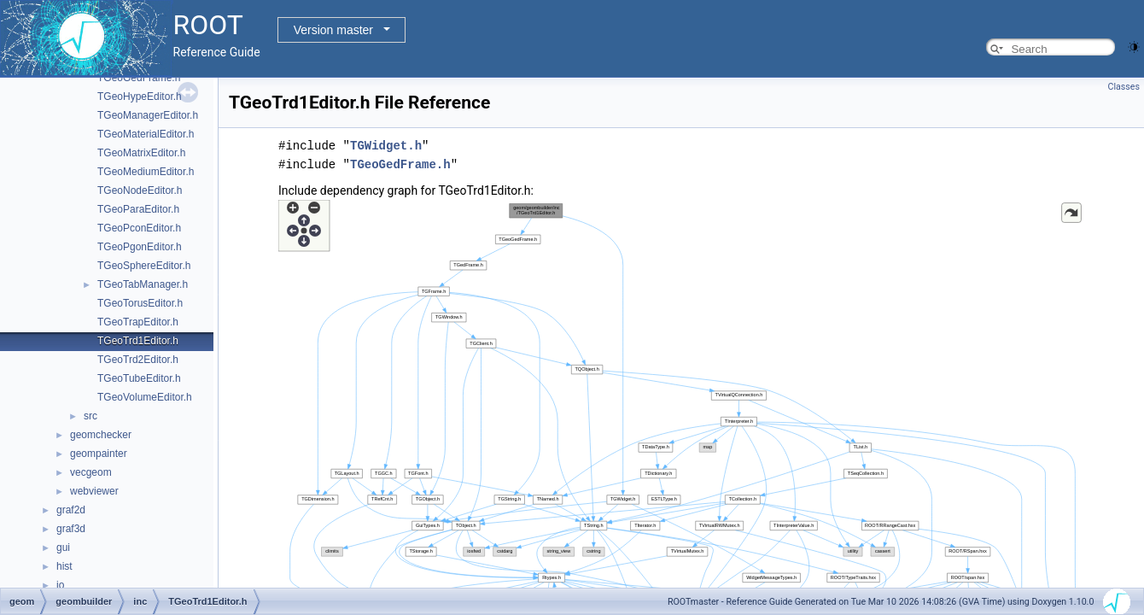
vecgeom (91, 472)
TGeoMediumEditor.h (145, 172)
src (90, 416)
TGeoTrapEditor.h (137, 322)
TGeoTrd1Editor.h (137, 341)
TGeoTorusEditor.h (140, 303)
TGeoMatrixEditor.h (141, 153)
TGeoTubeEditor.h (139, 378)
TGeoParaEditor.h (138, 209)
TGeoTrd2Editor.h (137, 360)
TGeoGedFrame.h (138, 78)
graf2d (70, 510)
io (60, 585)
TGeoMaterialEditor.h (145, 134)
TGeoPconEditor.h (139, 228)
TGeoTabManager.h (142, 284)
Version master (333, 30)
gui (63, 548)
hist (64, 566)
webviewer (94, 491)
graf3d (70, 529)
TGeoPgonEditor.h (139, 247)
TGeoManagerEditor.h (147, 115)
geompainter (98, 454)
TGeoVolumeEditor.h (144, 397)
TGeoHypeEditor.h (139, 96)
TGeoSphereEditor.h (143, 266)
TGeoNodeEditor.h (139, 190)
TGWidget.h (386, 146)
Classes (1124, 86)
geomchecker (100, 435)
